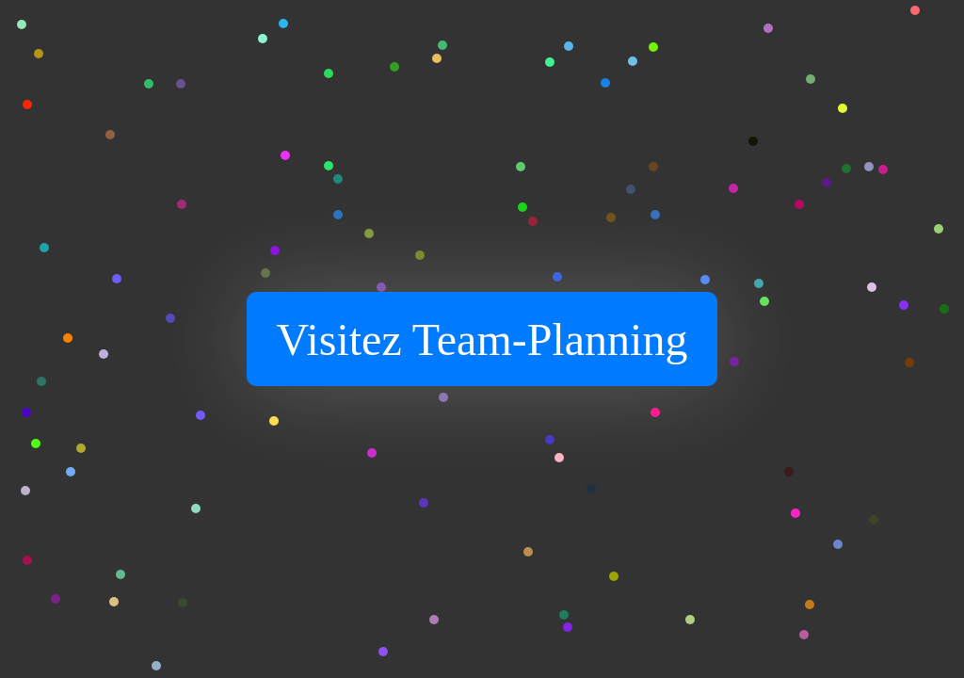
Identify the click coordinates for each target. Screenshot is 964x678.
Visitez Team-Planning (482, 339)
